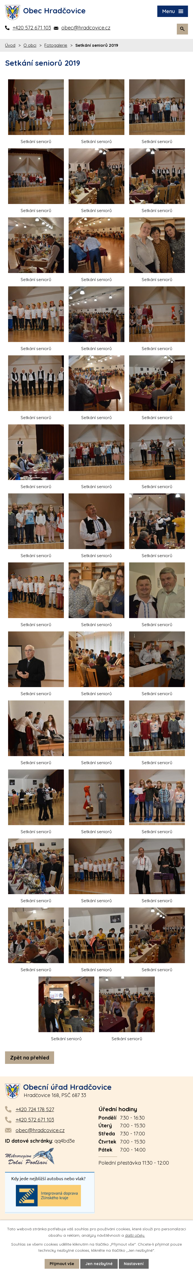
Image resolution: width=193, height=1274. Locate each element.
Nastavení (134, 1263)
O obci (29, 45)
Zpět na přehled (29, 1057)
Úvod (10, 45)
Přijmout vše (62, 1263)
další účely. (135, 1235)
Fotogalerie (55, 45)
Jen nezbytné (99, 1263)
